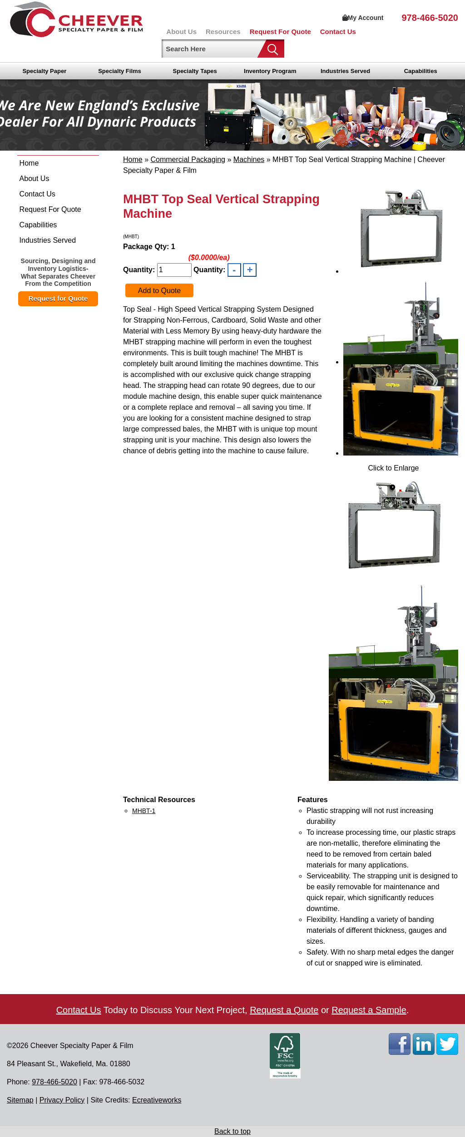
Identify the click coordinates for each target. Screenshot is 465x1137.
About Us (181, 31)
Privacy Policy (62, 1100)
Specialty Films (119, 71)
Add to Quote (159, 290)
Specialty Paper (44, 71)
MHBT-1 (143, 810)
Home (29, 163)
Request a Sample (368, 1010)
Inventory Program (270, 71)
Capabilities (420, 71)
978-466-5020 (429, 18)
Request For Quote (280, 31)
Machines (248, 159)
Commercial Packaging (187, 159)
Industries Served (345, 71)
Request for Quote (58, 298)
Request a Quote (284, 1010)
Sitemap (20, 1100)
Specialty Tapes (195, 71)
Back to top (232, 1131)
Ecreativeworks (156, 1100)
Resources (223, 31)
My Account (363, 17)
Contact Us (338, 31)
